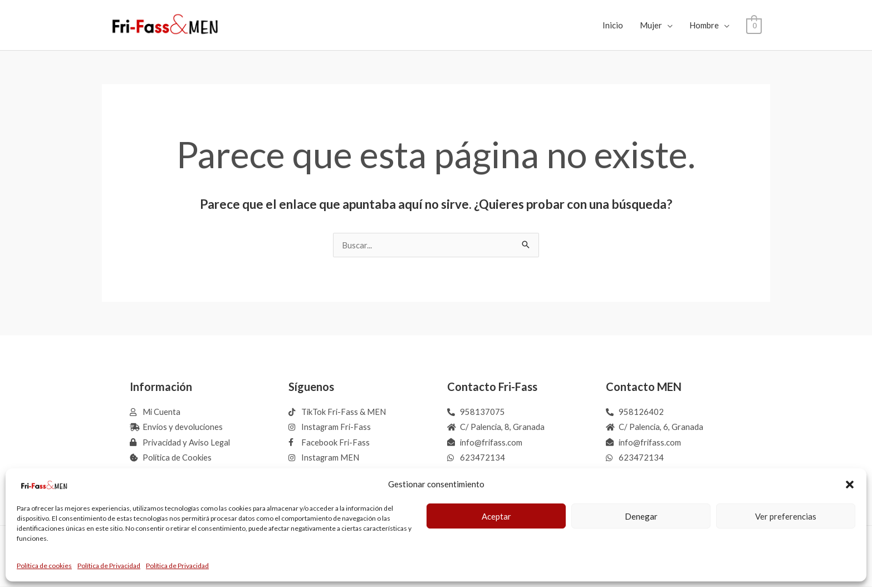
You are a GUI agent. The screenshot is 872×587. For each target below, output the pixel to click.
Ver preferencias (785, 516)
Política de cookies (44, 565)
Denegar (641, 516)
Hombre (704, 25)
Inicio (613, 25)
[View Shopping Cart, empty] (754, 25)
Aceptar (496, 516)
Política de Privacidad (108, 565)
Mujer (651, 25)
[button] (849, 484)
